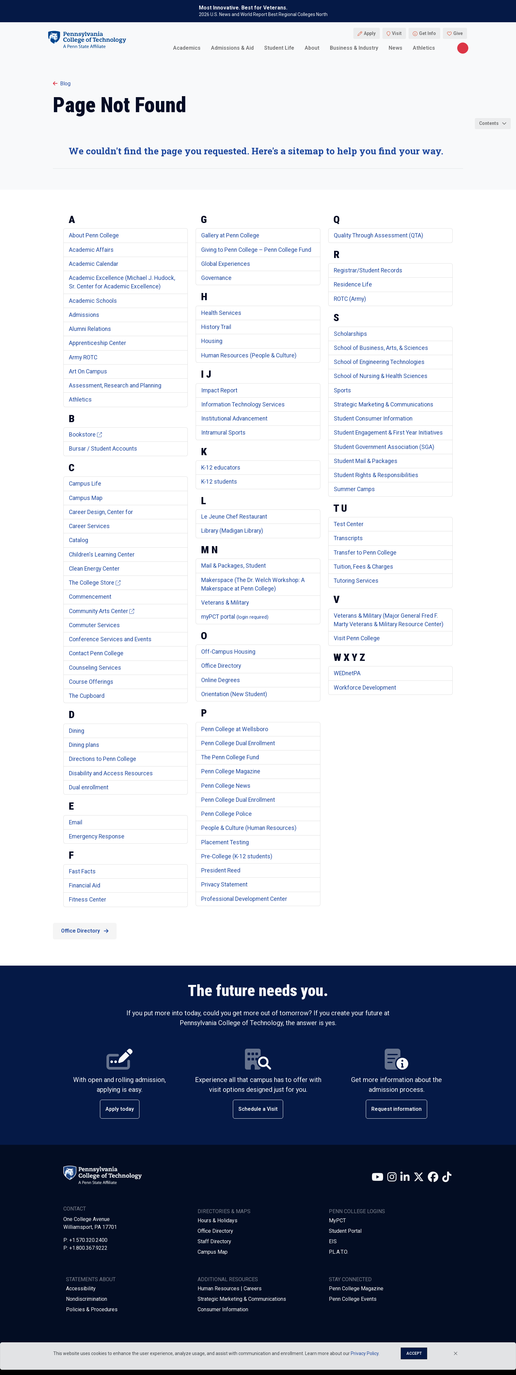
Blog (62, 83)
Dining (76, 731)
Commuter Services (94, 625)
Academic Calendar (93, 264)
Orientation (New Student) (234, 694)
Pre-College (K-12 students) (236, 856)
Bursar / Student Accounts (103, 448)
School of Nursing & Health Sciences (380, 376)
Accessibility (81, 1288)
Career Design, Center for (101, 512)
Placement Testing (225, 842)
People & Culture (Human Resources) (249, 828)
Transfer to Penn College (365, 552)
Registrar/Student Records (368, 270)
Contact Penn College (96, 653)
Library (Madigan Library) (232, 530)
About (312, 48)
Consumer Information (223, 1309)
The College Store (95, 582)
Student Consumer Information (373, 418)
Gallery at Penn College (230, 235)
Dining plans (84, 745)
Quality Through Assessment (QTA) (378, 235)
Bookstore (85, 434)
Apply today (119, 1109)
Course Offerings (91, 682)
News (395, 48)
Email (75, 822)
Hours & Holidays (217, 1220)
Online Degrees (220, 680)
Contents (489, 123)
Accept (414, 1353)
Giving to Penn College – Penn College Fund (256, 250)
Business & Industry (354, 48)
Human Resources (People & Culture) (249, 355)
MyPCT (337, 1220)
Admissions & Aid (232, 48)
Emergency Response (96, 836)
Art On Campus (88, 371)
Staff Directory (214, 1241)
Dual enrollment (88, 787)
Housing (211, 341)
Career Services (89, 526)
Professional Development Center (244, 899)
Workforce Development (365, 687)
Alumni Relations (90, 329)
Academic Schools (93, 301)
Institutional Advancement (234, 418)
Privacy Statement (224, 884)
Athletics (424, 48)
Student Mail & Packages (365, 461)
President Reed (220, 870)
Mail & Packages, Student (233, 565)
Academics (187, 48)
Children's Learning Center (102, 554)
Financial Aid (84, 885)
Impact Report (219, 390)
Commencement (90, 596)
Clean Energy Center (94, 568)
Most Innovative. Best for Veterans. (243, 7)
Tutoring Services (356, 580)
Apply (370, 33)
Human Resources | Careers (230, 1288)
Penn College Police (226, 814)
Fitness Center (87, 899)
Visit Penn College (357, 638)
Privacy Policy (365, 1353)
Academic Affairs (91, 250)
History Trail (216, 327)
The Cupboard (87, 696)
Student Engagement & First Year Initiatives (388, 432)
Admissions (84, 315)
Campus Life (85, 483)
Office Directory (221, 665)
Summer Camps (354, 489)
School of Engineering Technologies (379, 362)
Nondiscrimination (86, 1299)
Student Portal (345, 1231)
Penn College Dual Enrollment (238, 743)
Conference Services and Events (110, 639)
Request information (396, 1109)
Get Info (427, 33)
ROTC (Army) (350, 299)
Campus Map (86, 498)
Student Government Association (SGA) (384, 447)
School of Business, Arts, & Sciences (381, 348)
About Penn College (94, 235)
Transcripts (348, 538)
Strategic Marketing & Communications (383, 404)
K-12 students (219, 481)
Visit (397, 33)
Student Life (279, 48)
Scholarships (350, 334)
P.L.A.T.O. (338, 1252)
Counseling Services (95, 667)
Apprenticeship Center (97, 343)
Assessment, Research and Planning (115, 385)
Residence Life (353, 284)
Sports (342, 390)
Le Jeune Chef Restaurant (234, 516)
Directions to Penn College (102, 759)
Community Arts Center (101, 611)
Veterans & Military (225, 602)
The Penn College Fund (230, 757)
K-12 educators (220, 467)
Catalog (78, 540)
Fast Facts (82, 871)
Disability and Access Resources (111, 773)
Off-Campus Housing (228, 651)
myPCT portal (234, 616)
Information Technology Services (243, 404)
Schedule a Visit (258, 1109)
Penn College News (225, 785)
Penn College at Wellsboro (234, 729)
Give (458, 33)
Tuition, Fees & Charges (363, 566)
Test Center (348, 524)
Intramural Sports (223, 432)
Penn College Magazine (230, 771)
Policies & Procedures (92, 1309)
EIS (333, 1241)
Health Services (221, 313)
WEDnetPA (347, 673)
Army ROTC (83, 357)
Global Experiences (225, 264)
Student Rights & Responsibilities (376, 475)
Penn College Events (353, 1299)
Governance (216, 278)
